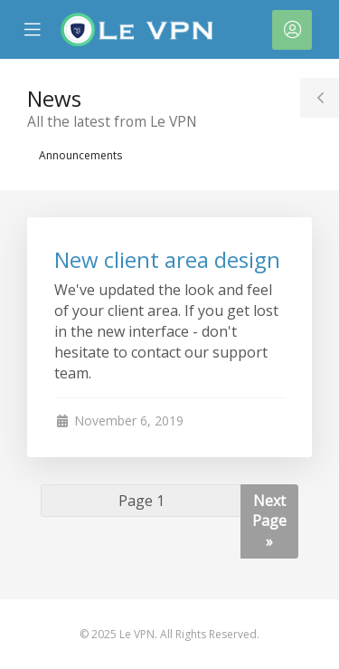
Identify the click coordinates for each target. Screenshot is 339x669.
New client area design (167, 259)
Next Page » (269, 521)
